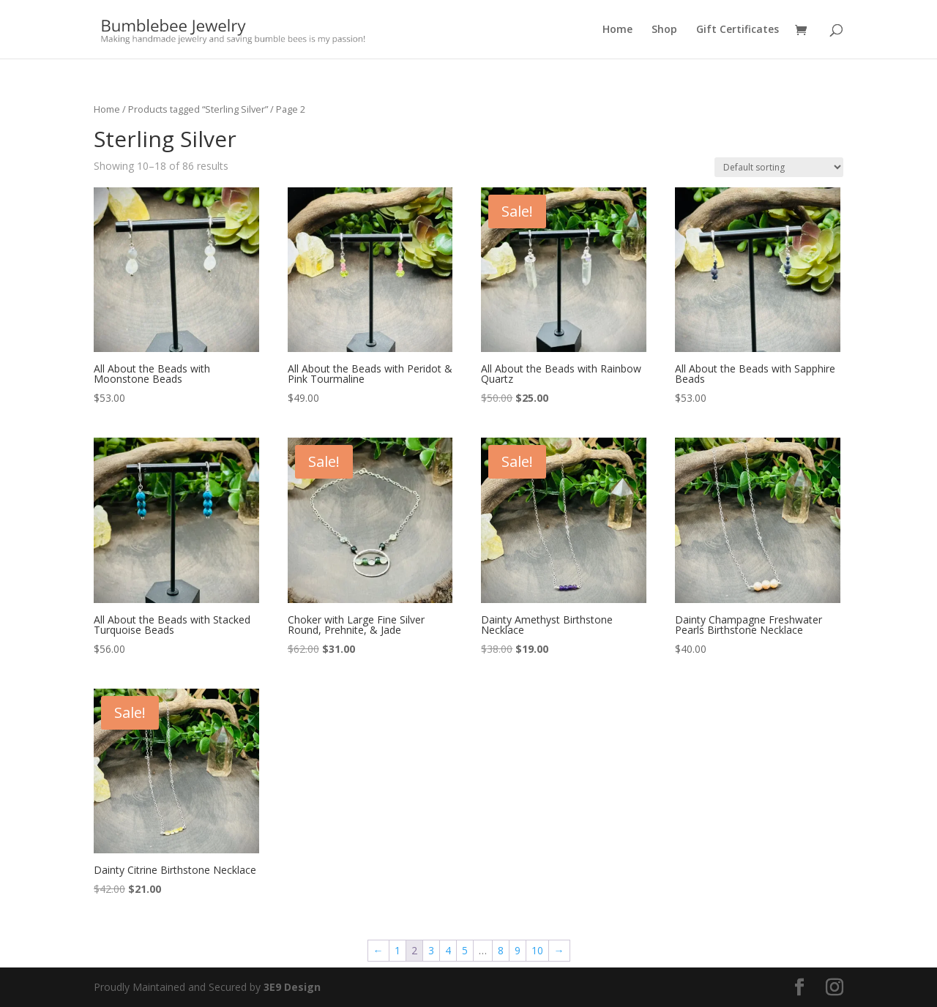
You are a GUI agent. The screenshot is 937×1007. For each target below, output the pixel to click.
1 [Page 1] (397, 950)
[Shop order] (778, 167)
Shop (664, 30)
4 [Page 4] (448, 950)
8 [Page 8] (501, 950)
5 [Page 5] (465, 950)
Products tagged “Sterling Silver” (198, 109)
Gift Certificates (737, 30)
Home (617, 30)
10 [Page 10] (537, 950)
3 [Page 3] (431, 950)
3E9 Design (292, 987)
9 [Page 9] (517, 950)
